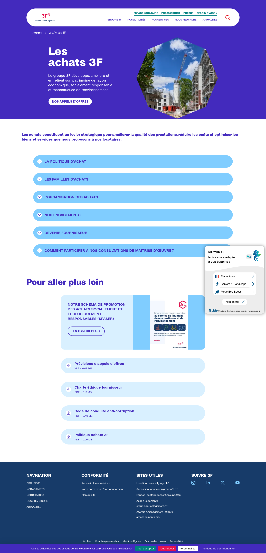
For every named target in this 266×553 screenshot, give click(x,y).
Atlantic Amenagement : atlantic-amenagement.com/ (155, 514)
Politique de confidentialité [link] (218, 548)
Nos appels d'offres (70, 101)
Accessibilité (176, 541)
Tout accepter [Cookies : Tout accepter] (145, 548)
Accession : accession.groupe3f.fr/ (156, 489)
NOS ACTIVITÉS (136, 19)
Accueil (37, 32)
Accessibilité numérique (95, 483)
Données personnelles (107, 541)
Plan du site (88, 494)
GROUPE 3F (114, 19)
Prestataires (170, 13)
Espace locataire (146, 13)
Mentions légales (131, 541)
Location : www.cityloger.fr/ (152, 483)
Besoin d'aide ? (207, 13)
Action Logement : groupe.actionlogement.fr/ (151, 503)
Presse (188, 13)
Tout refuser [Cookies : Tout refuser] (166, 548)
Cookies (87, 541)
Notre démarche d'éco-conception (102, 489)
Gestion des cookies (155, 541)
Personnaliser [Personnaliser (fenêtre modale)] (187, 548)
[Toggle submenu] (122, 19)
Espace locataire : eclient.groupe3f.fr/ (158, 494)
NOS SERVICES (160, 19)
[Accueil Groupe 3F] (45, 17)
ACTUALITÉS (210, 19)
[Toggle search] (227, 17)
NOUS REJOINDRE (185, 19)
